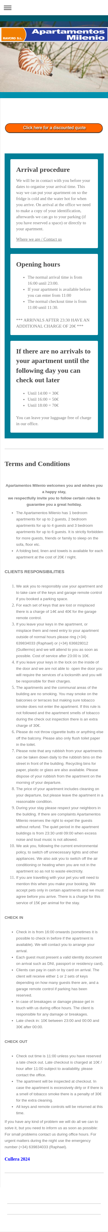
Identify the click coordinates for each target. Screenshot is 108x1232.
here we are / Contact (38, 239)
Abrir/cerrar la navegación (54, 7)
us (59, 239)
